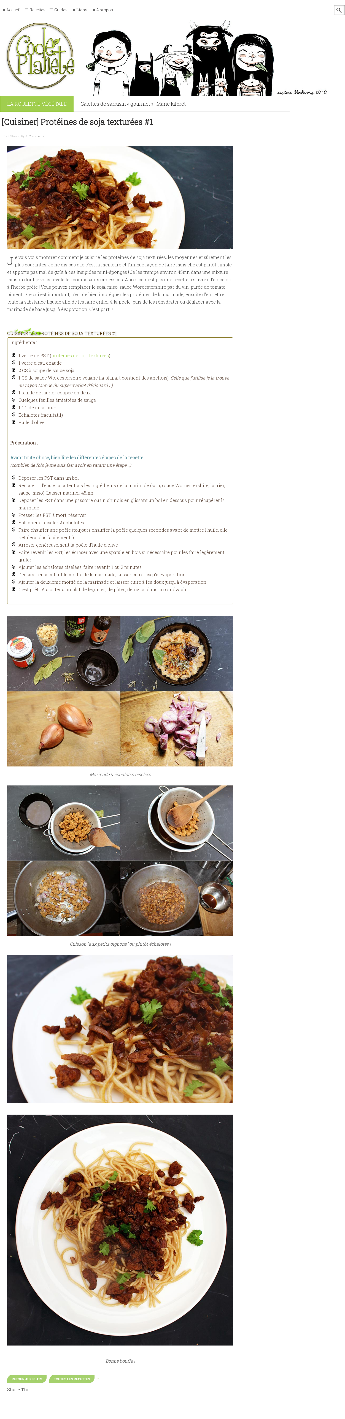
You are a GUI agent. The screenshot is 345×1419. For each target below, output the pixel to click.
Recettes (37, 10)
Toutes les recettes (72, 1379)
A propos (104, 10)
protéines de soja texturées (80, 355)
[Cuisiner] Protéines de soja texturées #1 (77, 121)
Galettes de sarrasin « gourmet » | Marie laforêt (133, 103)
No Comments (34, 136)
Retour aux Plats (27, 1379)
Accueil (13, 10)
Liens (81, 10)
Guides (61, 10)
